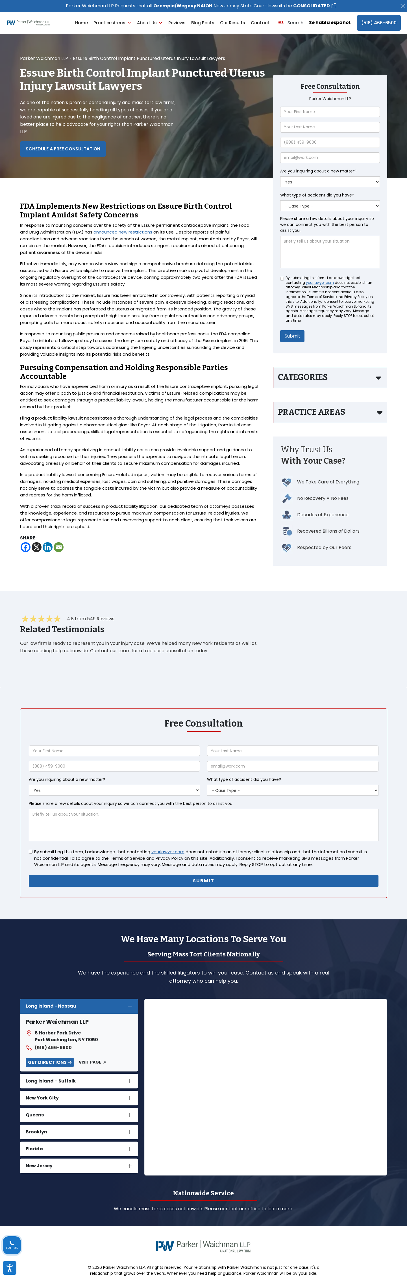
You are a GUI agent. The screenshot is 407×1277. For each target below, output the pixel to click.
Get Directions (47, 1062)
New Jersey (39, 1166)
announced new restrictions (122, 232)
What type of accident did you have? (317, 195)
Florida (34, 1149)
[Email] (59, 547)
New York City (42, 1098)
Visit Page (90, 1062)
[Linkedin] (48, 547)
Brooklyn (36, 1132)
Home (81, 23)
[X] (37, 547)
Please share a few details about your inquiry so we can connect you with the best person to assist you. (327, 224)
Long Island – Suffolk (51, 1081)
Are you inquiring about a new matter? (318, 171)
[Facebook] (26, 547)
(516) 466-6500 (379, 23)
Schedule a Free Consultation (63, 149)
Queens (35, 1115)
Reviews (177, 23)
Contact (260, 23)
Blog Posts (202, 23)
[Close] (403, 6)
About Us (150, 23)
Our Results (232, 23)
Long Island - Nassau (51, 1006)
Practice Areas (112, 23)
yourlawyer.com (320, 282)
